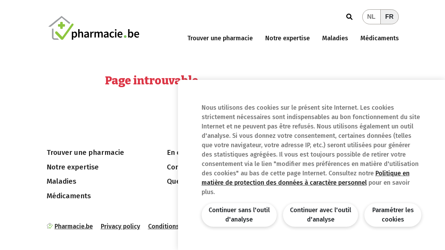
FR (389, 16)
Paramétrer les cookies (393, 214)
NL (371, 16)
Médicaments (380, 38)
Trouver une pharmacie (220, 38)
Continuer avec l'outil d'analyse (320, 214)
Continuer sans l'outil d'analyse (239, 214)
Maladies (335, 38)
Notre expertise (287, 38)
